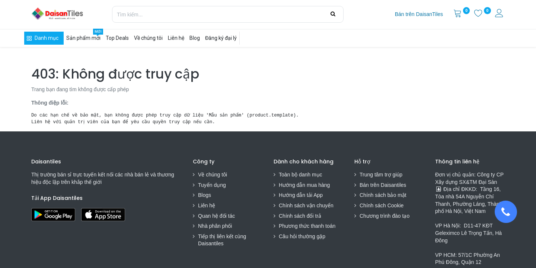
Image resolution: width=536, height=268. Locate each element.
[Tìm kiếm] (333, 14)
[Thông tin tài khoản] (500, 14)
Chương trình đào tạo (385, 216)
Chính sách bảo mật (383, 195)
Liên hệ (206, 205)
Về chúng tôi (212, 175)
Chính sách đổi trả (300, 216)
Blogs (204, 195)
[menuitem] (419, 14)
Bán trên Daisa (377, 185)
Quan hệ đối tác (216, 216)
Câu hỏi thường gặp (302, 236)
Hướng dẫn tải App (301, 195)
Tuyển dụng (212, 185)
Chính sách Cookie (381, 205)
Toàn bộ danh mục (300, 175)
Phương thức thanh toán (307, 226)
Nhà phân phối (215, 226)
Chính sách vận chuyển (306, 205)
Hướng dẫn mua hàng (304, 185)
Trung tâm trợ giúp (381, 175)
